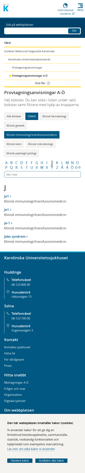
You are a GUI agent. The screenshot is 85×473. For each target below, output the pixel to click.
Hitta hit (9, 353)
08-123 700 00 (20, 318)
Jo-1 (7, 223)
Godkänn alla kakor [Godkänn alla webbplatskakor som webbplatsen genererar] (51, 460)
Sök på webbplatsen (19, 25)
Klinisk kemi (14, 144)
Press (8, 366)
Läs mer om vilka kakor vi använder (31, 449)
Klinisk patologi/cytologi (21, 153)
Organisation (13, 395)
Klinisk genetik (15, 125)
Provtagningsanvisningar (27, 67)
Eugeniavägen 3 (22, 330)
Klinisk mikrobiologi (40, 144)
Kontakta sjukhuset (17, 347)
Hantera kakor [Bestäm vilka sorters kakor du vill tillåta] (20, 460)
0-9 (77, 167)
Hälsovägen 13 (22, 297)
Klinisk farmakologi (54, 116)
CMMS (32, 116)
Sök (74, 30)
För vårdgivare (14, 360)
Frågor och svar (15, 389)
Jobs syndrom (15, 236)
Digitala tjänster (15, 401)
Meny (80, 10)
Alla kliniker (14, 116)
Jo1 (6, 196)
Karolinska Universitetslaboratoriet (29, 59)
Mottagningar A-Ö (16, 383)
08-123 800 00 (20, 285)
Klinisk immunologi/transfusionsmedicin (32, 135)
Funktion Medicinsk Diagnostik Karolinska (29, 51)
